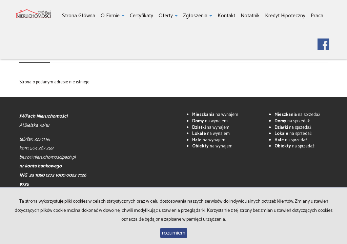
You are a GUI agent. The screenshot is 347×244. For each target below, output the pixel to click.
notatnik (250, 16)
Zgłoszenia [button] (197, 16)
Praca (317, 16)
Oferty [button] (168, 16)
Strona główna (78, 16)
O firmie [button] (112, 16)
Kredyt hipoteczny (285, 16)
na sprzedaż (297, 114)
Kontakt (226, 16)
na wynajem (215, 114)
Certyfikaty (141, 16)
